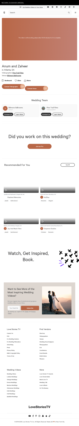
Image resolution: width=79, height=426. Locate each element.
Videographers (44, 336)
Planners (42, 359)
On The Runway (44, 388)
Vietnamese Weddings (13, 388)
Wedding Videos (11, 374)
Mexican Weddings (12, 385)
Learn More (19, 114)
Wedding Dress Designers (47, 342)
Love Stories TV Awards (46, 374)
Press (8, 347)
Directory (42, 333)
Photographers (44, 345)
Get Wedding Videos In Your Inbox (32, 7)
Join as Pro (39, 146)
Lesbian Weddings (12, 377)
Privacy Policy (11, 350)
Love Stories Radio (45, 377)
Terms (26, 311)
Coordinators (43, 350)
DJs (41, 347)
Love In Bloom (43, 385)
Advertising (10, 345)
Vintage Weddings (12, 379)
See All (68, 165)
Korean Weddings (12, 382)
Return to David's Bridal (13, 2)
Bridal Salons (43, 356)
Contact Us (8, 114)
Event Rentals (43, 353)
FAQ (8, 336)
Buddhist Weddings (12, 396)
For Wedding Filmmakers (14, 342)
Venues (42, 339)
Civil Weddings (11, 394)
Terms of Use (10, 356)
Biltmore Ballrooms (14, 75)
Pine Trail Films (18, 73)
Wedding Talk (43, 382)
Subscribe (30, 308)
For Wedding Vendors (13, 339)
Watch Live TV (44, 379)
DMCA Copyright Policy (13, 353)
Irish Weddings (11, 391)
